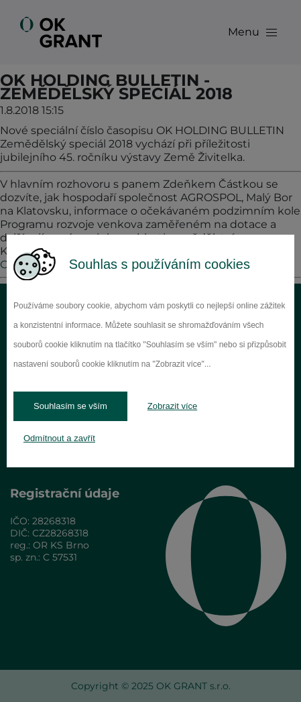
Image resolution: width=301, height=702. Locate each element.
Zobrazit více (172, 406)
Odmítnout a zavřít (59, 438)
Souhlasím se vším (70, 406)
